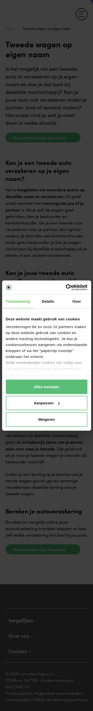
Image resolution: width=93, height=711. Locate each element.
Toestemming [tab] (18, 301)
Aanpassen (47, 403)
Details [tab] (48, 301)
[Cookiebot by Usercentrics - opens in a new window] (66, 287)
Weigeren (46, 419)
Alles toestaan (46, 386)
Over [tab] (76, 301)
